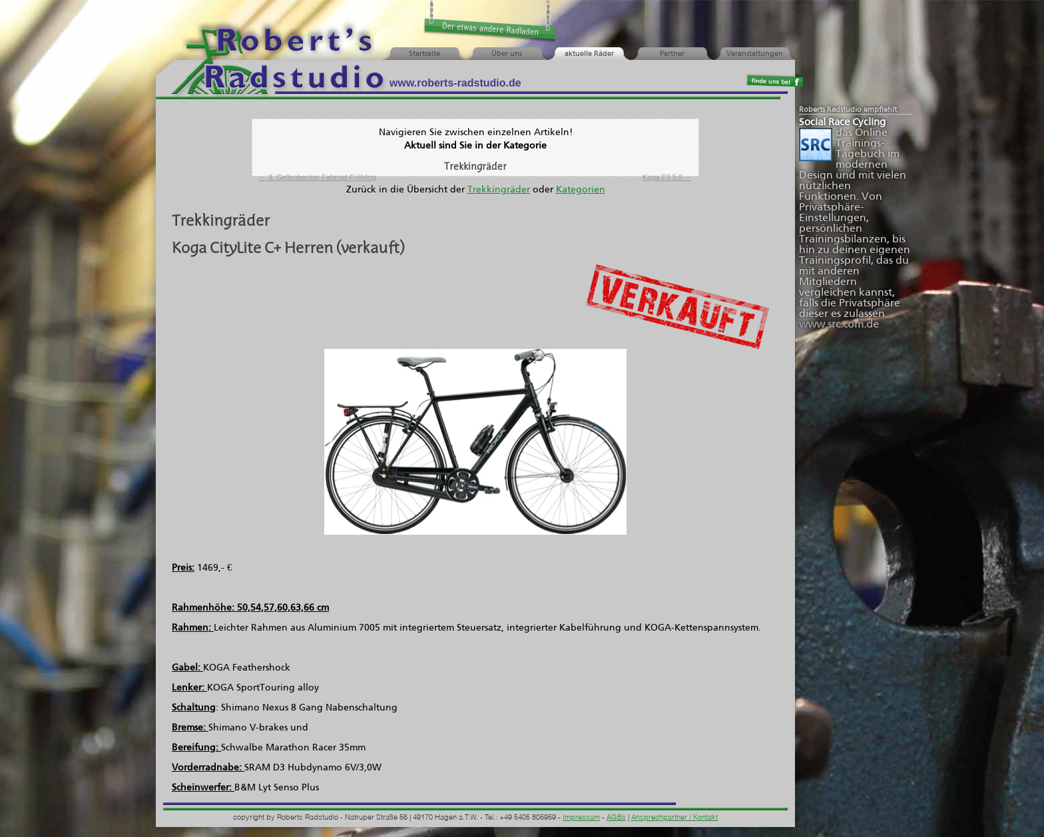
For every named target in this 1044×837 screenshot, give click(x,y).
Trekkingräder (498, 189)
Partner (672, 54)
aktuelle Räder (589, 54)
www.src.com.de (839, 325)
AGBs (616, 818)
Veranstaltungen (754, 54)
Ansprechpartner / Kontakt (674, 818)
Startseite (424, 54)
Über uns (506, 54)
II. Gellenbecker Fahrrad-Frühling (317, 177)
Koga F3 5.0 (667, 177)
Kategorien (580, 189)
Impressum (581, 818)
